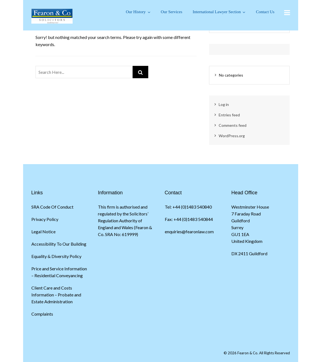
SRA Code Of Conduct (52, 206)
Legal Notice (43, 231)
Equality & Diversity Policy (56, 256)
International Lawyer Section (217, 12)
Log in (224, 104)
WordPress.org (232, 135)
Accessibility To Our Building (58, 243)
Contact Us (265, 12)
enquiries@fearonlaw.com (189, 231)
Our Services (171, 12)
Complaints (42, 313)
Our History (136, 12)
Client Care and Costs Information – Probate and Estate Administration (56, 294)
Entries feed (229, 115)
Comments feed (232, 125)
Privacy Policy (44, 219)
